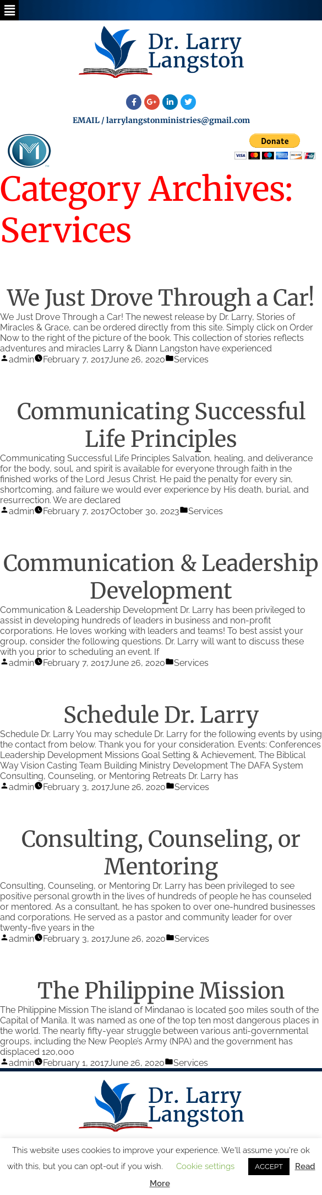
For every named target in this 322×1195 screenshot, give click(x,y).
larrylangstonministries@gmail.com (178, 120)
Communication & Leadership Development (161, 577)
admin (21, 359)
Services (191, 359)
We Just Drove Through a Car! (161, 298)
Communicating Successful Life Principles (161, 425)
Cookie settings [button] (205, 1166)
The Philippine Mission (161, 991)
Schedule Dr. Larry (161, 715)
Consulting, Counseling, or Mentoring (161, 853)
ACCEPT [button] (269, 1166)
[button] (9, 10)
